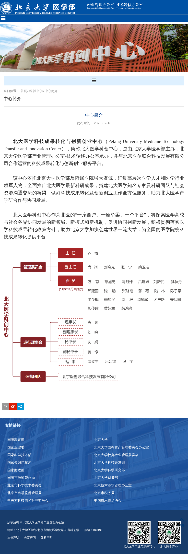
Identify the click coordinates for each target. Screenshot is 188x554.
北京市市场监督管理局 (24, 493)
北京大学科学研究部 (109, 470)
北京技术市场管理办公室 (113, 485)
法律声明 (13, 537)
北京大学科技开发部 (109, 462)
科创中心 (35, 91)
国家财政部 (15, 470)
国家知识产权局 (19, 462)
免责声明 (30, 537)
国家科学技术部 (19, 455)
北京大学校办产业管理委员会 (116, 455)
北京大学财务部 (106, 478)
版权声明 (46, 537)
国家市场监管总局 (21, 478)
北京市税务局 (104, 493)
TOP (181, 522)
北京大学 (101, 440)
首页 (24, 91)
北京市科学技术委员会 (24, 485)
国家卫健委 (15, 447)
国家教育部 (15, 440)
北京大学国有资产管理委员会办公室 (121, 447)
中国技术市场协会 (107, 500)
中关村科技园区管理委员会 (27, 500)
